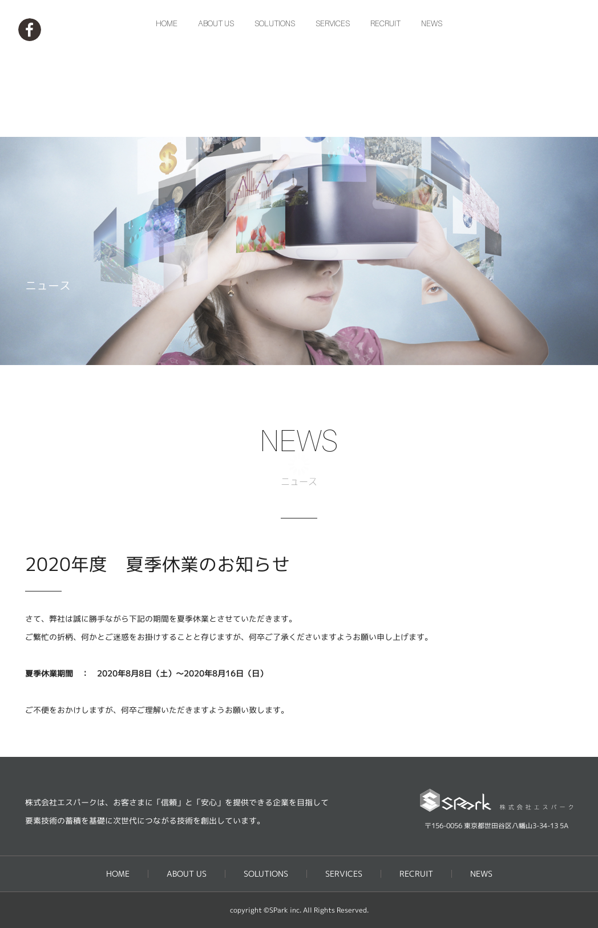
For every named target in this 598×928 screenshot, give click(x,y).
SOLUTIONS (274, 119)
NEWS (431, 119)
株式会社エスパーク (299, 46)
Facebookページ (29, 29)
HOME (166, 119)
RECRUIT (385, 119)
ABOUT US (216, 119)
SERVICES (333, 119)
